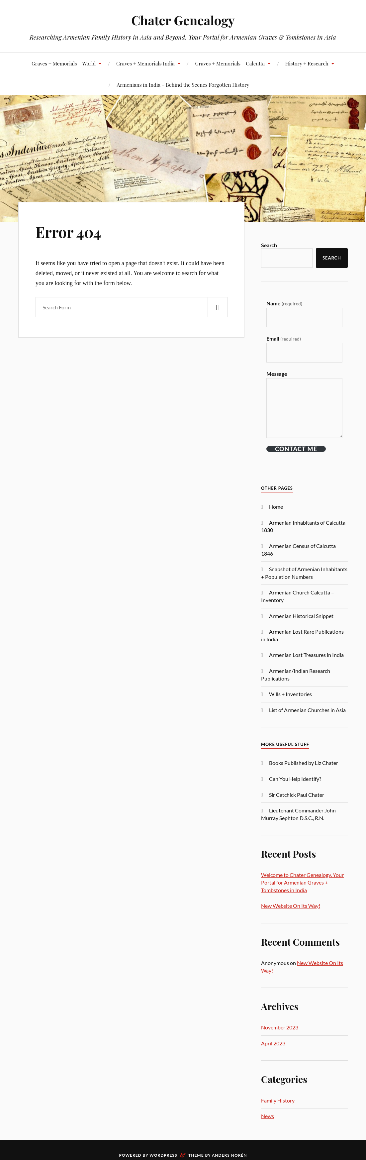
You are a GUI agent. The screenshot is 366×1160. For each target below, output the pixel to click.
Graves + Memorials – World (64, 63)
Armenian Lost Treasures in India (306, 655)
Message (276, 373)
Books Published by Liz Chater (303, 763)
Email (283, 338)
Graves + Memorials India (145, 63)
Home (276, 506)
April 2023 (273, 1043)
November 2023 (279, 1027)
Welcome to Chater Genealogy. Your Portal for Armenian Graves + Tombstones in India (302, 882)
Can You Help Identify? (295, 779)
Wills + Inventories (290, 694)
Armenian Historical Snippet (301, 616)
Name (284, 303)
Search (269, 245)
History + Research (306, 63)
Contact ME (296, 449)
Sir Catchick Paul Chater (296, 794)
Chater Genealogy (183, 20)
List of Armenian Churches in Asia (307, 710)
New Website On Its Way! (290, 905)
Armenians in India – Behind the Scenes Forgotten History (183, 84)
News (267, 1116)
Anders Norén (229, 1155)
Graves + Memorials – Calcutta (229, 63)
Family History (278, 1100)
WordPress (163, 1155)
